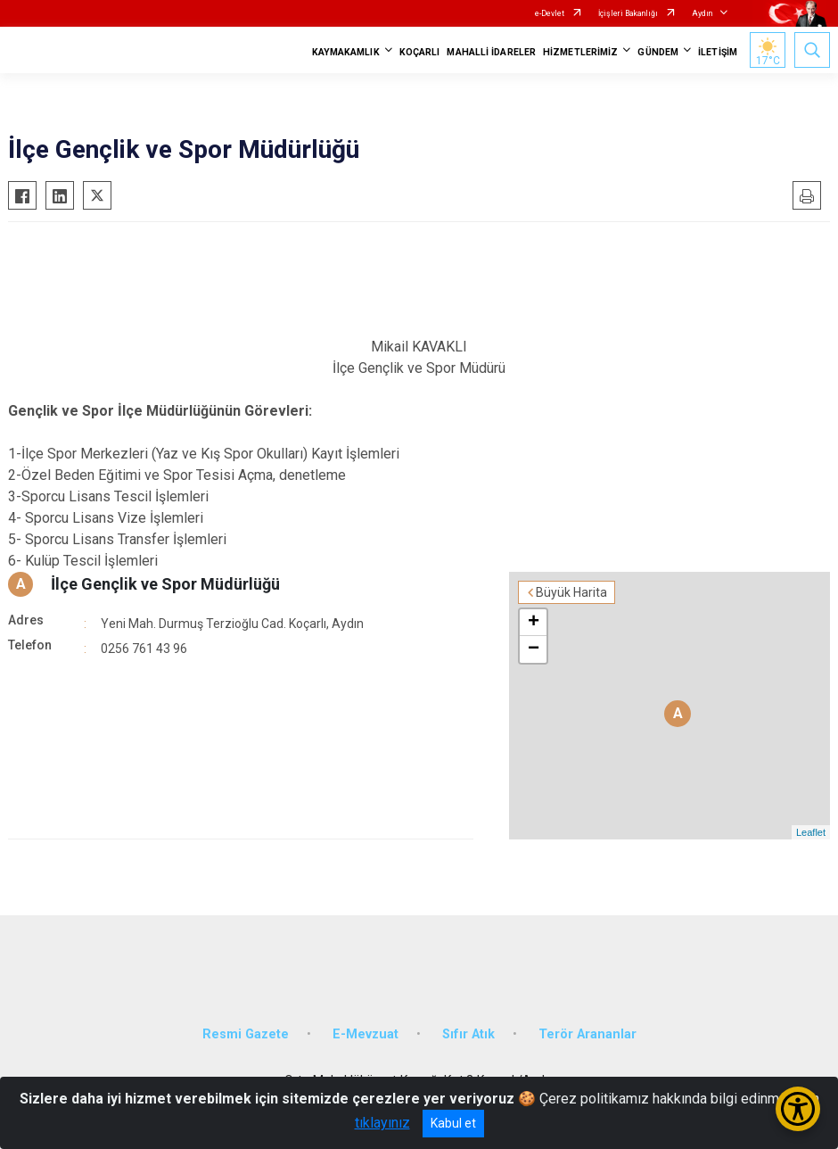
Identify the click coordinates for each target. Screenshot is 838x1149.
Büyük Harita (571, 592)
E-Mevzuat (365, 1034)
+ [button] (533, 622)
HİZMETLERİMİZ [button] (580, 52)
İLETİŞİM (717, 52)
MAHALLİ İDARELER (491, 52)
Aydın (702, 13)
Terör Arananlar (587, 1034)
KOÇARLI (419, 52)
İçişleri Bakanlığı (628, 13)
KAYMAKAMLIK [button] (346, 52)
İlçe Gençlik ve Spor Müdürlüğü (165, 583)
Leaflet (811, 832)
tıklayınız (382, 1122)
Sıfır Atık (468, 1034)
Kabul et (453, 1123)
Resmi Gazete (245, 1034)
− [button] (533, 649)
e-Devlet (549, 13)
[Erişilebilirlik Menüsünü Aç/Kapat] (798, 1109)
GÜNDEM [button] (657, 52)
